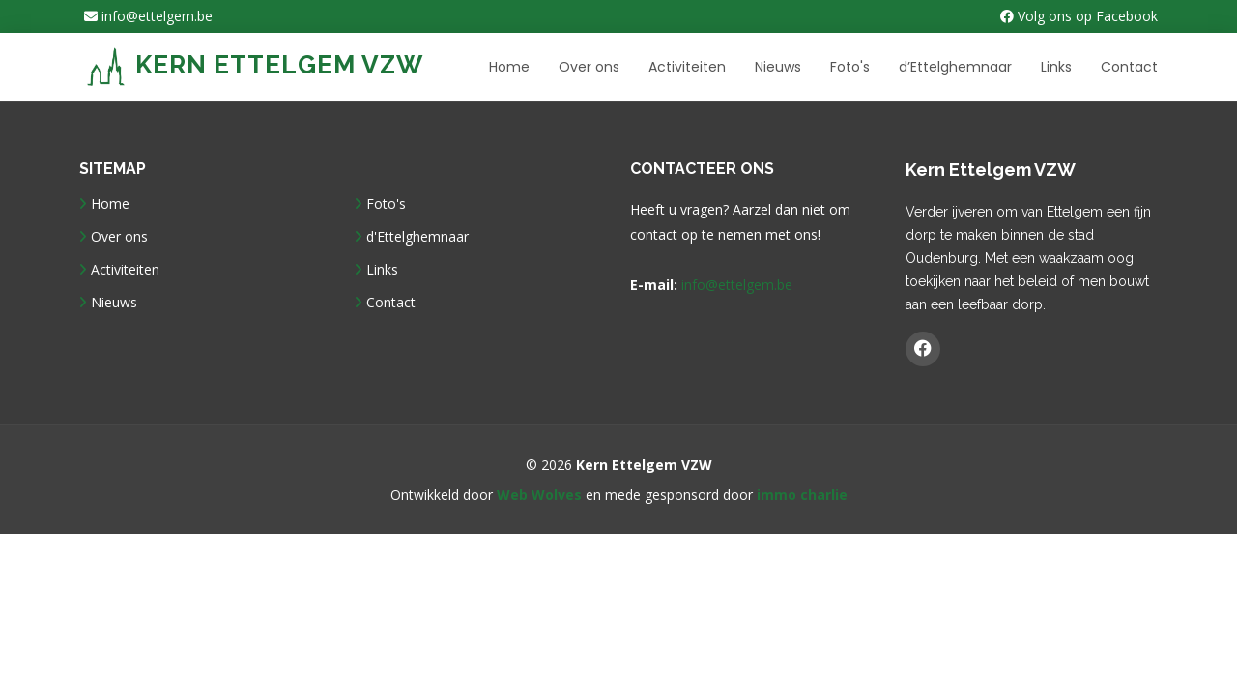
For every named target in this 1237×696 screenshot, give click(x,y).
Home (509, 66)
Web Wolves (539, 494)
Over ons (589, 66)
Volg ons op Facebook (1079, 16)
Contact (1129, 66)
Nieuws (778, 66)
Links (1056, 66)
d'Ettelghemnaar (417, 237)
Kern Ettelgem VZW (255, 64)
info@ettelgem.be (148, 16)
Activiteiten (687, 66)
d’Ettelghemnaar (955, 66)
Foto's (850, 66)
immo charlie (802, 494)
